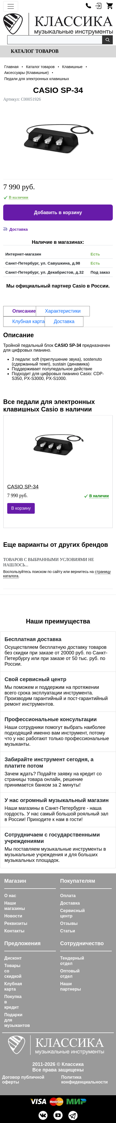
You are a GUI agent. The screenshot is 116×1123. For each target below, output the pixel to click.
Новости (13, 916)
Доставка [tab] (64, 321)
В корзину (21, 508)
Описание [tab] (24, 311)
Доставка (70, 903)
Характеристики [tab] (62, 311)
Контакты (14, 931)
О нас (10, 895)
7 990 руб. (19, 187)
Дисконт (13, 958)
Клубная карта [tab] (28, 321)
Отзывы (69, 923)
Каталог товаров (34, 51)
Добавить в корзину (58, 212)
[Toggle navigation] (10, 6)
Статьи (67, 931)
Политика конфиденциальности (84, 1079)
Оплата (68, 895)
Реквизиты (15, 923)
